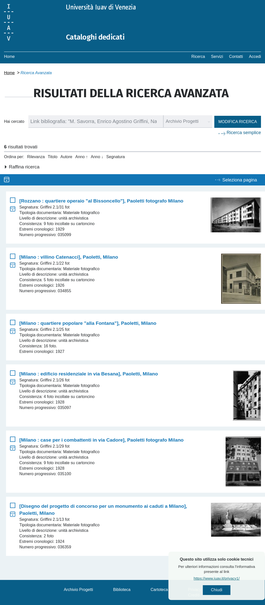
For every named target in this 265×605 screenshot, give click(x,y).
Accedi (255, 56)
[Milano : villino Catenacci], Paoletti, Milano (68, 257)
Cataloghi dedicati (96, 37)
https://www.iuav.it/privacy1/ (229, 578)
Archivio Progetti (78, 589)
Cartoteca (159, 589)
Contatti (236, 56)
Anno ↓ (97, 157)
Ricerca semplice (244, 132)
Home (9, 56)
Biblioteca (121, 589)
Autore (66, 157)
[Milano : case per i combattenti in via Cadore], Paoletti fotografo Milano (101, 440)
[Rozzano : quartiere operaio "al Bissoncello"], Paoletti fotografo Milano (101, 201)
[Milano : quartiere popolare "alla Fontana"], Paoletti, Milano (87, 323)
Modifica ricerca (237, 122)
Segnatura (115, 157)
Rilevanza (36, 157)
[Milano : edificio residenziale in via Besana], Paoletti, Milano (88, 373)
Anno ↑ (81, 157)
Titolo (52, 157)
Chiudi (228, 590)
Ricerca (198, 56)
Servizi (217, 56)
